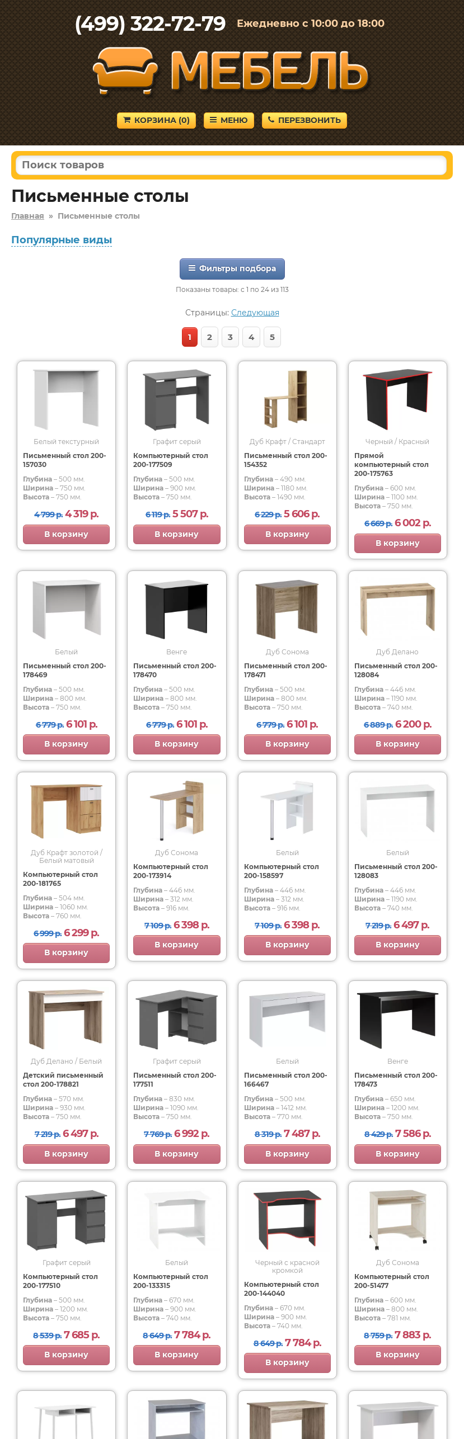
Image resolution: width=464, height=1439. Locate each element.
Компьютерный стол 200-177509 (170, 460)
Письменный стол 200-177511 (175, 1079)
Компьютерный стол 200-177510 (60, 1281)
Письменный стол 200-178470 (175, 670)
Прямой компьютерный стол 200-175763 (391, 464)
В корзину (66, 534)
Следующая (255, 313)
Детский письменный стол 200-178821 (63, 1079)
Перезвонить (304, 120)
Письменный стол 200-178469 (64, 670)
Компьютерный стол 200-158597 (281, 871)
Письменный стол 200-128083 (396, 871)
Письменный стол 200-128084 (396, 670)
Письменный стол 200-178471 (285, 670)
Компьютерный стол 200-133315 (170, 1281)
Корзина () (156, 120)
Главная (27, 216)
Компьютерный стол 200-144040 (281, 1289)
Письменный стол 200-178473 (396, 1079)
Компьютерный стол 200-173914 (170, 871)
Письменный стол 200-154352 (285, 460)
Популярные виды (61, 240)
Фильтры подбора (232, 268)
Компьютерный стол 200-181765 (60, 879)
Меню (229, 120)
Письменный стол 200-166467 (285, 1079)
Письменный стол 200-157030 (64, 460)
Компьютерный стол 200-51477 (391, 1281)
